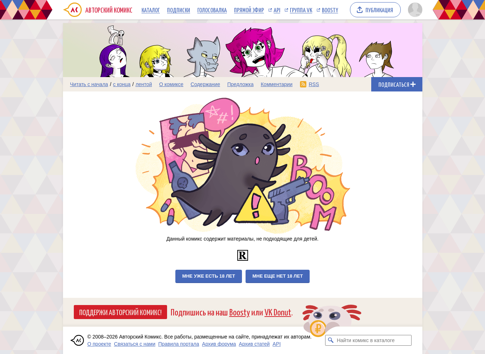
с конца (122, 84)
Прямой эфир (249, 10)
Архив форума (219, 344)
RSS (314, 84)
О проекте (99, 344)
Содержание (205, 84)
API (277, 10)
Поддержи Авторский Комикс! (120, 312)
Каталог (151, 10)
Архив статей (254, 344)
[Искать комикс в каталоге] (330, 340)
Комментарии (276, 84)
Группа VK (301, 10)
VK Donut (278, 311)
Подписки (178, 10)
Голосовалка (212, 10)
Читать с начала (89, 84)
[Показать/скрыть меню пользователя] (413, 9)
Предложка (240, 84)
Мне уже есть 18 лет (208, 276)
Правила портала (178, 344)
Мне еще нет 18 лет (277, 276)
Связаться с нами (135, 344)
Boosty (330, 10)
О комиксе (171, 84)
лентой (143, 84)
